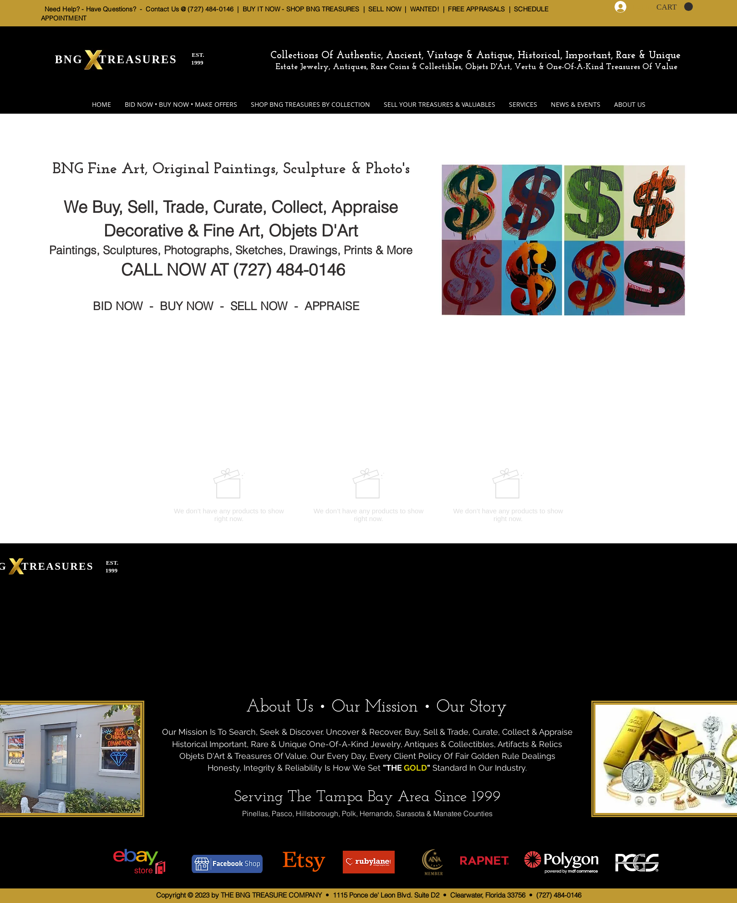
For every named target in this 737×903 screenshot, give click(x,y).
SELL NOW (384, 9)
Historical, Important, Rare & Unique (599, 55)
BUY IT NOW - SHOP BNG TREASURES (301, 9)
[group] (369, 495)
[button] (674, 6)
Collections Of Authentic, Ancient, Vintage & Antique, (394, 55)
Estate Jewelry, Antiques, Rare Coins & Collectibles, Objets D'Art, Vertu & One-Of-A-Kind (439, 67)
